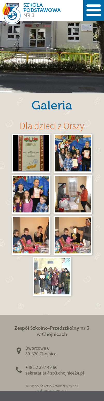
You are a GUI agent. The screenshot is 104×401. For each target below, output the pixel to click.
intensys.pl (59, 391)
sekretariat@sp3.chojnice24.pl (54, 373)
